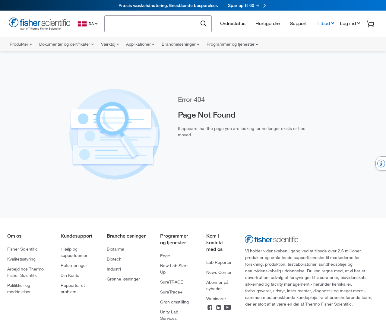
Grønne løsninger (123, 279)
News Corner (219, 272)
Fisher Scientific (22, 249)
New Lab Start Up (174, 269)
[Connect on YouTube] (227, 308)
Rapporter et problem (73, 288)
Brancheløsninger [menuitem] (180, 44)
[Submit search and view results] (204, 24)
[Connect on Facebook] (210, 308)
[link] (193, 5)
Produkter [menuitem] (21, 44)
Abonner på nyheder (217, 285)
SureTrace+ (171, 292)
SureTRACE (171, 282)
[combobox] (153, 23)
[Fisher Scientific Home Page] (39, 24)
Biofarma (115, 249)
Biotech (114, 259)
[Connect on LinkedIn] (218, 308)
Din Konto (70, 275)
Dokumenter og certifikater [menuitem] (66, 44)
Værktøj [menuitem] (110, 44)
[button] (349, 23)
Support (298, 23)
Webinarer (216, 298)
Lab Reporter (219, 262)
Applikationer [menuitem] (140, 44)
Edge (165, 255)
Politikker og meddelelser (19, 288)
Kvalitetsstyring (21, 259)
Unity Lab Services (169, 315)
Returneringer (74, 265)
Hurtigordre (267, 23)
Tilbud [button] (323, 23)
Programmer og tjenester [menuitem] (232, 44)
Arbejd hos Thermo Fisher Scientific (25, 272)
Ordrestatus (232, 23)
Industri (114, 269)
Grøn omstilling (174, 302)
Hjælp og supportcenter (74, 252)
